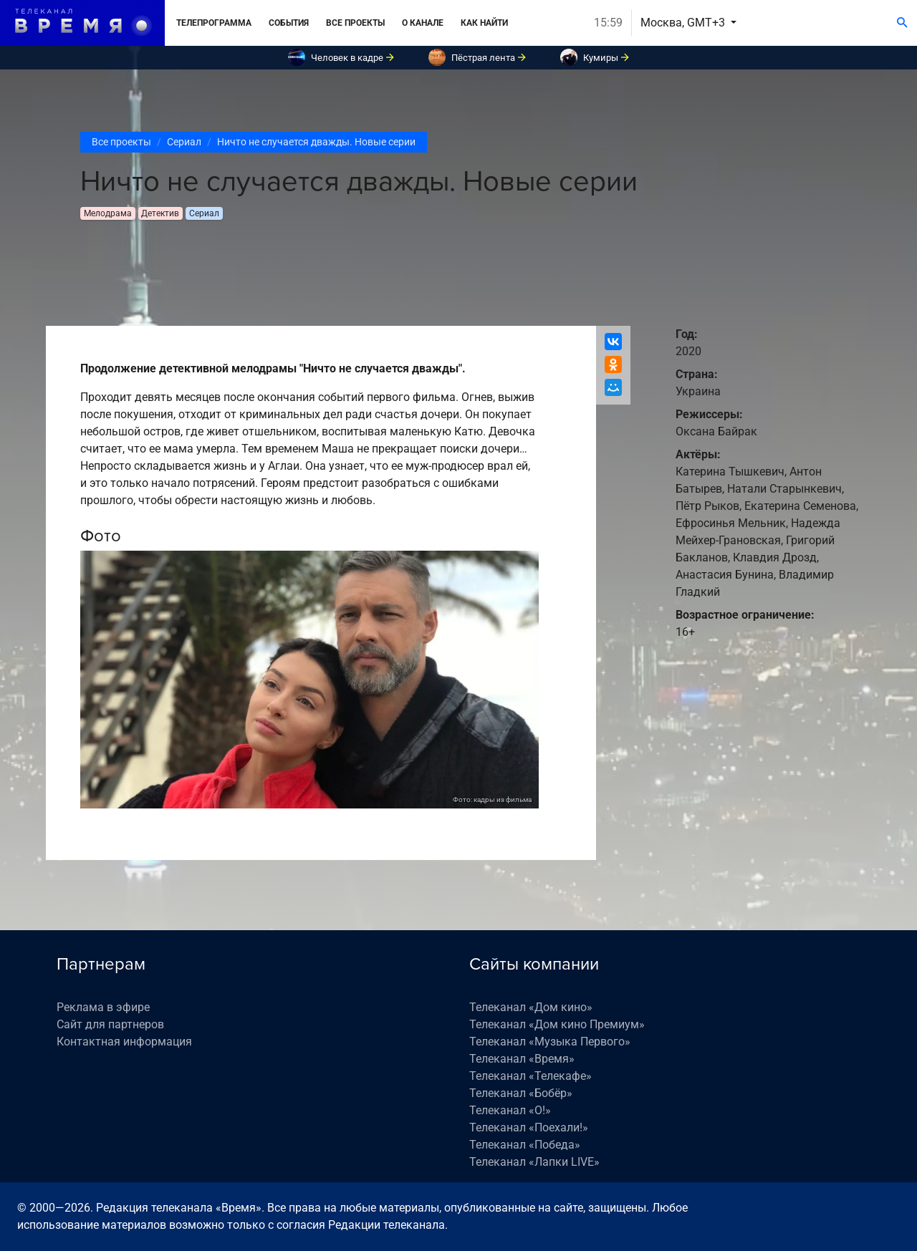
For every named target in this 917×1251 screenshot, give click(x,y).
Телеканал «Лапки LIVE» (534, 1162)
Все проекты (355, 23)
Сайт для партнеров (110, 1024)
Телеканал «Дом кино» (530, 1007)
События (289, 23)
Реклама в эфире (103, 1007)
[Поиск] (902, 23)
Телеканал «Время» (522, 1059)
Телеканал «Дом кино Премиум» (557, 1024)
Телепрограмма (213, 23)
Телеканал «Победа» (524, 1144)
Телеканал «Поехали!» (528, 1127)
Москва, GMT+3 (684, 22)
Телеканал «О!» (510, 1110)
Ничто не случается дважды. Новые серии (316, 142)
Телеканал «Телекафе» (530, 1076)
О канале (422, 23)
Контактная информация (124, 1041)
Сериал (184, 142)
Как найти (484, 23)
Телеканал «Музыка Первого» (549, 1041)
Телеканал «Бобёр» (520, 1093)
